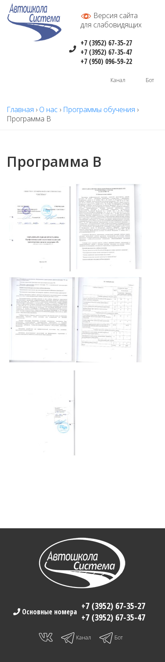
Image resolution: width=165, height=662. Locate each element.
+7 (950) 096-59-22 (106, 61)
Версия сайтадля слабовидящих (111, 20)
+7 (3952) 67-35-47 (106, 52)
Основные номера (48, 612)
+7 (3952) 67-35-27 (106, 43)
